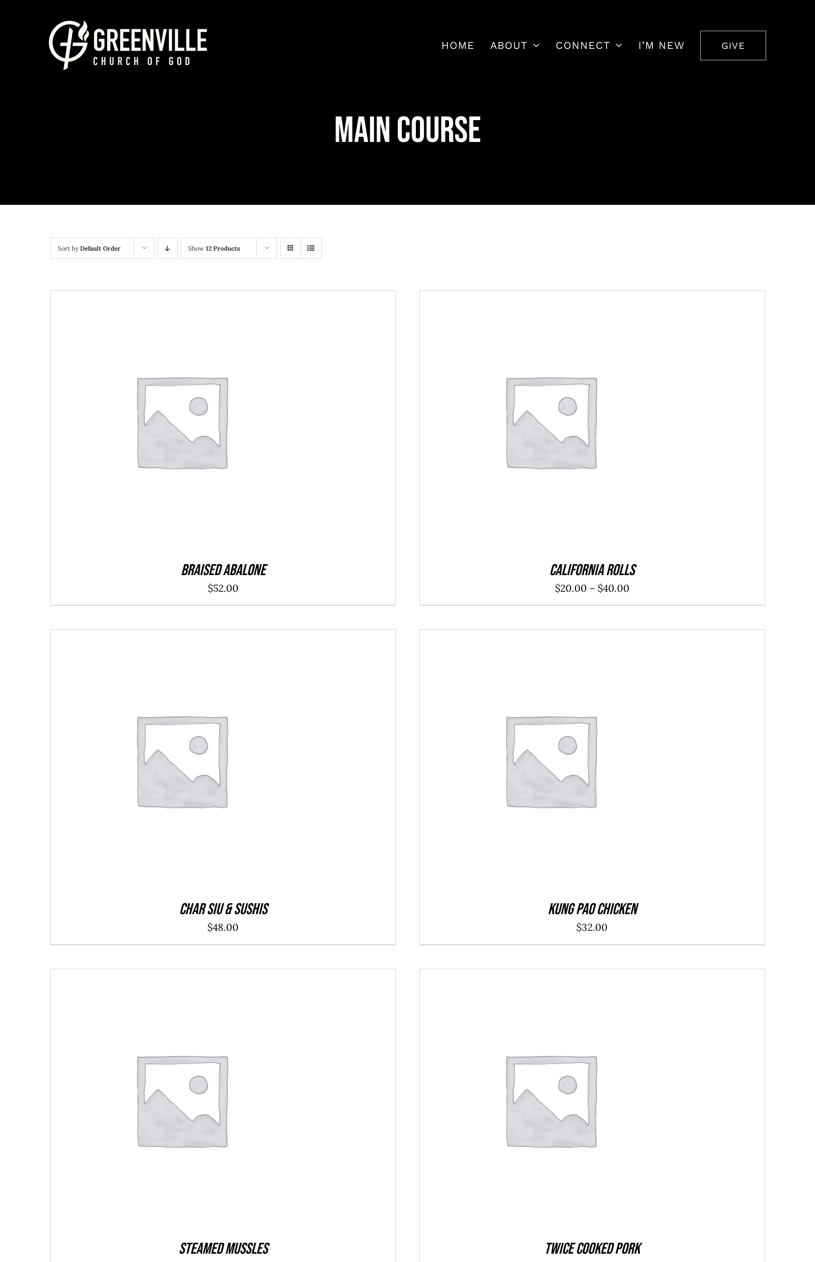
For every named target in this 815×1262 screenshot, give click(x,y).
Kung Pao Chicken (592, 909)
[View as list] (311, 248)
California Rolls (592, 570)
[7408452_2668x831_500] (128, 25)
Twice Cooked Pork (592, 1249)
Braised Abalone (223, 570)
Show (214, 248)
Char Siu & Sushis (223, 909)
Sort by (89, 248)
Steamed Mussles (223, 1249)
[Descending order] (167, 248)
